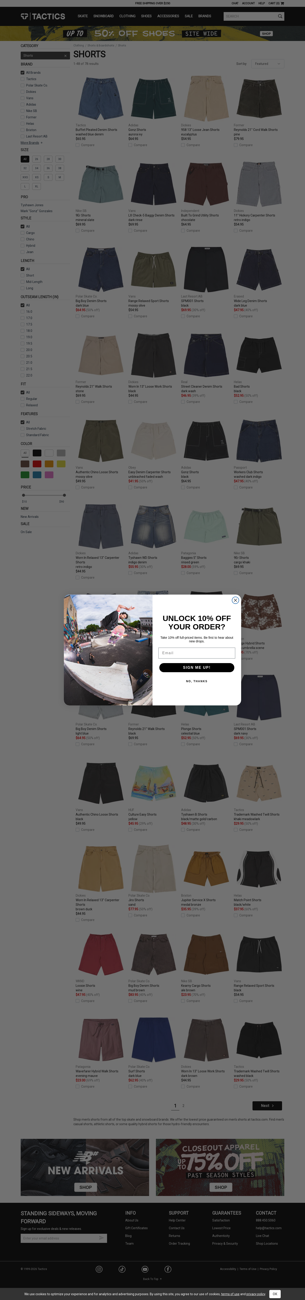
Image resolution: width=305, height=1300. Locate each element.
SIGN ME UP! (197, 667)
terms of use (230, 1294)
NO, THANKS (197, 681)
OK (275, 1294)
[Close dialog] (235, 600)
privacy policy (255, 1294)
